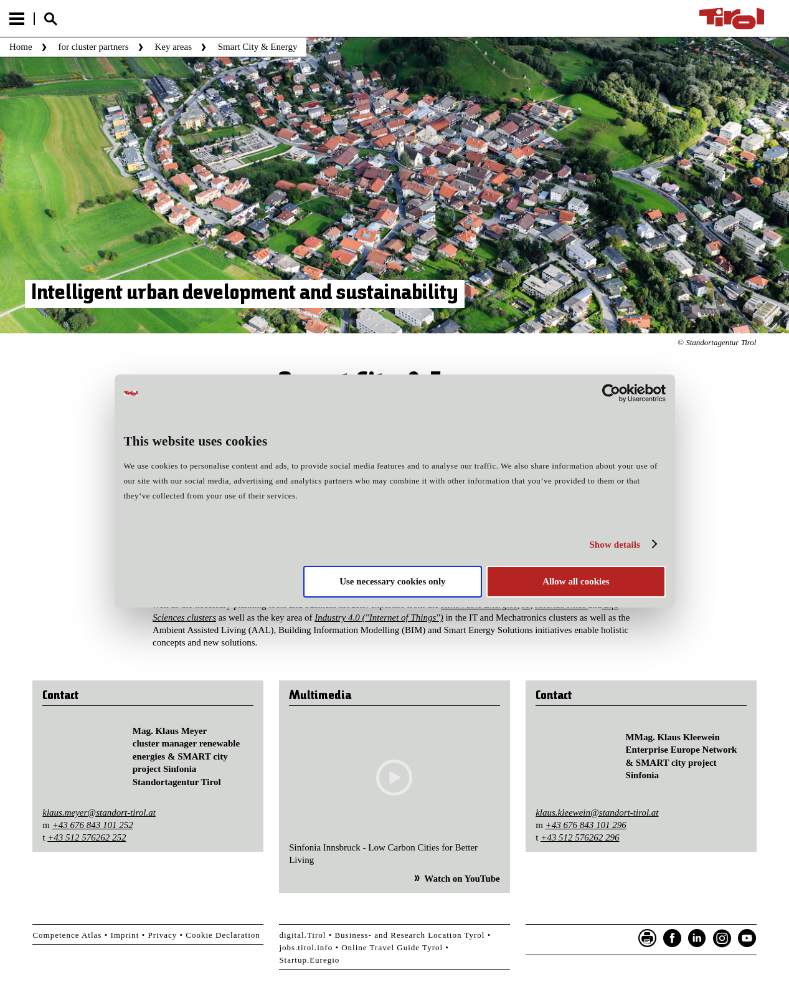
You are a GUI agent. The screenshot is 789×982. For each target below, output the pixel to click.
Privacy (162, 935)
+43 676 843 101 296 (586, 825)
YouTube (747, 938)
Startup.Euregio (309, 960)
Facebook (672, 938)
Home (20, 47)
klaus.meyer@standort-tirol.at (99, 813)
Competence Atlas (67, 935)
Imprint (124, 935)
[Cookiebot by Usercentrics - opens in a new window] (611, 393)
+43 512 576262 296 (580, 837)
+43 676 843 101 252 (92, 825)
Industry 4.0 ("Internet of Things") (378, 617)
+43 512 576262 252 (86, 837)
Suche (50, 19)
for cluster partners (93, 47)
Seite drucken (647, 938)
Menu (17, 18)
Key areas (173, 47)
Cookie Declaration (223, 935)
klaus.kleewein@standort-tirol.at (597, 813)
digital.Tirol (302, 935)
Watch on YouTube (461, 879)
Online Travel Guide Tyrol (392, 947)
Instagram (722, 938)
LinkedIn (697, 938)
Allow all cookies (576, 581)
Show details (614, 545)
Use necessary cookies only (392, 581)
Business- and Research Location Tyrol (409, 935)
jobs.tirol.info (306, 947)
